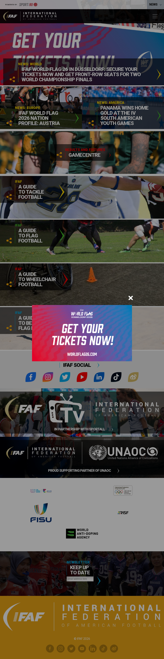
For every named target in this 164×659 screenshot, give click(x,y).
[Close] (130, 298)
